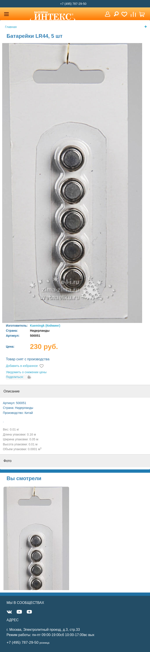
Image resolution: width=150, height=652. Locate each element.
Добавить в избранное (22, 366)
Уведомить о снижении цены (26, 372)
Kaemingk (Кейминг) (45, 325)
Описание (11, 391)
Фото (7, 461)
